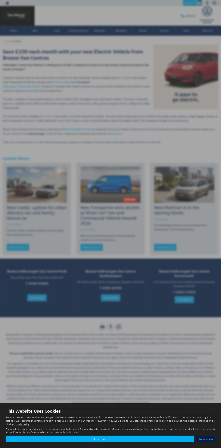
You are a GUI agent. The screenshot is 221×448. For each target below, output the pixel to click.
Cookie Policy (21, 424)
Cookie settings (205, 438)
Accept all (100, 439)
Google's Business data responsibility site (123, 429)
